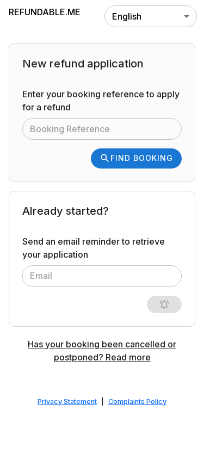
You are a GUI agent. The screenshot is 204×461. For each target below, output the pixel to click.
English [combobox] (126, 16)
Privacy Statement (67, 401)
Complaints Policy (137, 401)
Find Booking (136, 158)
